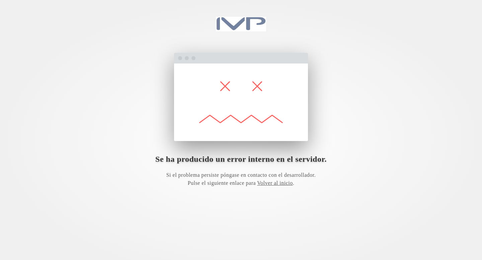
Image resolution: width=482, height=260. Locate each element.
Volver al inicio (275, 183)
